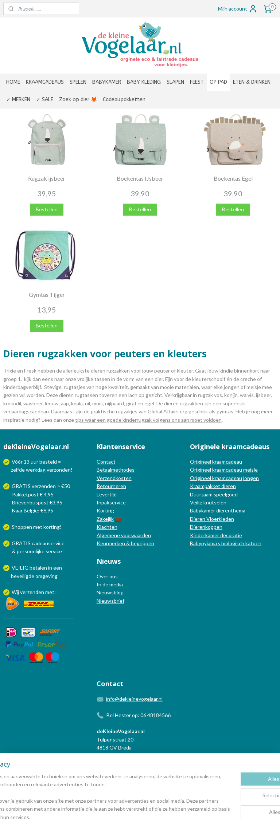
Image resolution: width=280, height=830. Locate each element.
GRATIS (22, 543)
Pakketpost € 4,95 (29, 494)
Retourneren (111, 486)
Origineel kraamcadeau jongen (224, 478)
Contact (106, 462)
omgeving (46, 576)
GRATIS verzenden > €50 (41, 486)
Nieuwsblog (110, 592)
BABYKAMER (106, 82)
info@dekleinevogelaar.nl (134, 699)
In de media (110, 584)
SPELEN (78, 82)
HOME (13, 82)
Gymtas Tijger (47, 294)
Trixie (9, 370)
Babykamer (202, 510)
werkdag (36, 470)
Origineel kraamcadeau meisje (224, 470)
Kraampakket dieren (213, 486)
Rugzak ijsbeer (46, 178)
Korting (105, 510)
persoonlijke (30, 551)
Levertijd (107, 494)
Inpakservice (111, 502)
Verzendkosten (114, 478)
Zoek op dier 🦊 (78, 100)
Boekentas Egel (233, 178)
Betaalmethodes (116, 470)
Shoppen (22, 527)
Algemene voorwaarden (124, 535)
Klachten (107, 527)
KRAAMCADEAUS (45, 82)
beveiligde (22, 576)
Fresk (30, 370)
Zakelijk (105, 519)
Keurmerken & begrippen (125, 543)
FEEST (197, 82)
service (53, 551)
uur (34, 462)
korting (51, 527)
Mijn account (237, 8)
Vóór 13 (21, 462)
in (50, 568)
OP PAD (218, 82)
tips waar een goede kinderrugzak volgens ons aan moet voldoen (148, 419)
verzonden (59, 470)
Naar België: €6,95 (32, 510)
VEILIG (21, 568)
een (57, 568)
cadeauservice (48, 543)
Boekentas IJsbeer (140, 178)
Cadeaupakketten (124, 100)
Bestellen (47, 209)
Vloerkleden (219, 519)
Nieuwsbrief (110, 601)
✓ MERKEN (18, 100)
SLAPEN (175, 82)
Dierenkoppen (206, 527)
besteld (48, 462)
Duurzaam (202, 494)
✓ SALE (44, 100)
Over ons (107, 576)
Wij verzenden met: (34, 592)
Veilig (196, 502)
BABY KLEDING (144, 82)
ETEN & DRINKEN (252, 82)
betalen (38, 568)
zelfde (18, 470)
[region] (92, 793)
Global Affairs (163, 411)
